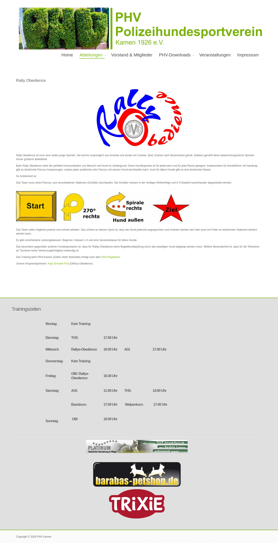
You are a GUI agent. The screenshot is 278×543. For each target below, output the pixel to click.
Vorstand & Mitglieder (131, 55)
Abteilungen (91, 55)
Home (67, 55)
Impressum (248, 55)
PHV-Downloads (175, 55)
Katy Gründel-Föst (58, 263)
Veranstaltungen (215, 55)
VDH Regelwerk (110, 257)
